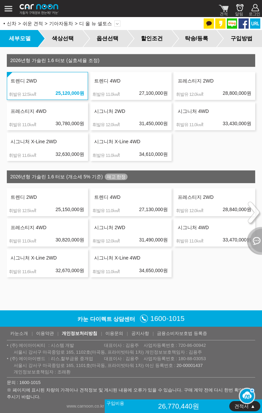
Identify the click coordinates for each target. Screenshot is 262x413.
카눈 (39, 8)
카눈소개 (19, 333)
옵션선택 (107, 38)
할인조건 (152, 38)
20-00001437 (189, 365)
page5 (59, 304)
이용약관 (45, 333)
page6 (68, 304)
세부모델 (20, 38)
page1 (23, 304)
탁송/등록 (196, 38)
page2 (32, 304)
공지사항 (140, 333)
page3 (41, 304)
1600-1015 (167, 318)
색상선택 (63, 38)
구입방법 (241, 38)
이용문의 (114, 333)
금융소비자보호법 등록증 (182, 333)
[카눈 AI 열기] (245, 396)
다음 (80, 304)
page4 (50, 304)
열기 (253, 241)
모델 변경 (117, 23)
